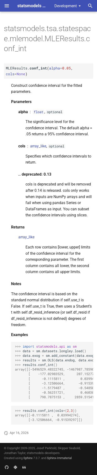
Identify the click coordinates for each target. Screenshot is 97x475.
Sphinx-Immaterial (59, 458)
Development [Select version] (65, 6)
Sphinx (27, 458)
